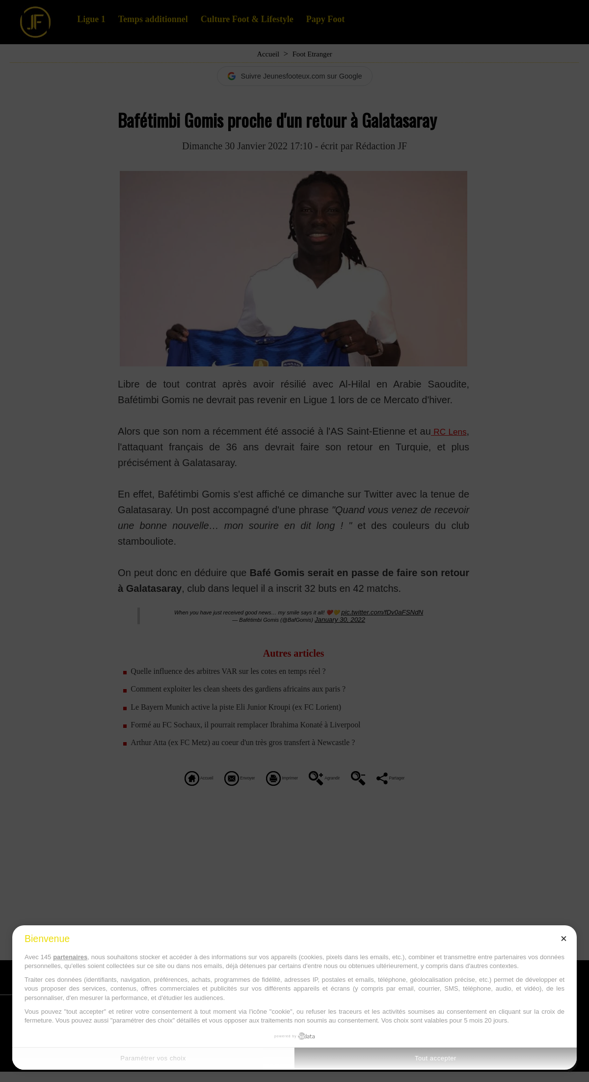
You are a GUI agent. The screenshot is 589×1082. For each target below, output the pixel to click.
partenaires (70, 957)
